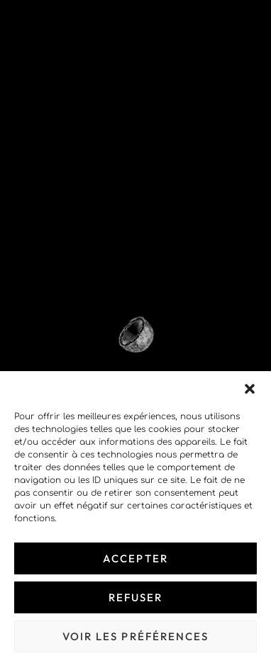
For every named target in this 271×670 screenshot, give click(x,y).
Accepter (135, 558)
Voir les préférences (135, 636)
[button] (250, 389)
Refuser (136, 597)
